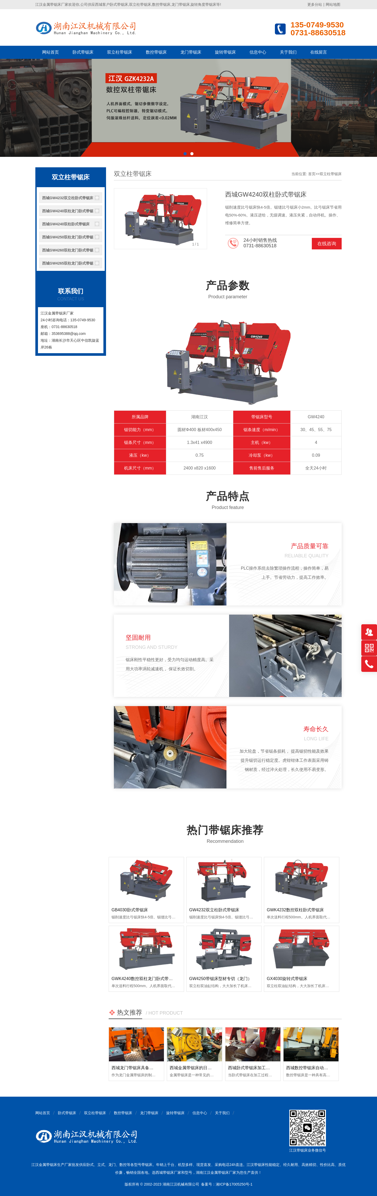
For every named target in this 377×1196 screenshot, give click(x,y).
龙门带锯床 (190, 52)
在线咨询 (326, 243)
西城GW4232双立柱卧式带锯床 (67, 198)
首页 (311, 174)
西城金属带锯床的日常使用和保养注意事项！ (211, 1068)
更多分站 (314, 4)
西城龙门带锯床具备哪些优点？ (141, 1068)
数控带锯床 (156, 52)
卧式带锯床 (83, 52)
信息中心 (258, 52)
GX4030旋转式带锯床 (287, 978)
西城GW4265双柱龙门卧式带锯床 (67, 264)
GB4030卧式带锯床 (130, 910)
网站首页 (50, 52)
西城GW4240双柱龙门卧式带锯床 (67, 212)
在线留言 (318, 52)
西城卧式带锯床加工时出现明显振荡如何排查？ (272, 1068)
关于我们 (288, 52)
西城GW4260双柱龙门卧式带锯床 (67, 251)
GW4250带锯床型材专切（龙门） (220, 978)
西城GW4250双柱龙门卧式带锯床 (67, 238)
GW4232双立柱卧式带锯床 (214, 910)
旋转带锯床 (225, 52)
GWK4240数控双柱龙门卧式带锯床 (144, 978)
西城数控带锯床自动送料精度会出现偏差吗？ (328, 1068)
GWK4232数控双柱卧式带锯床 (295, 910)
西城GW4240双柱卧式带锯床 (66, 224)
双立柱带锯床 (119, 52)
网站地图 (333, 4)
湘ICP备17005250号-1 (234, 1184)
